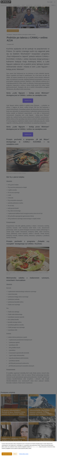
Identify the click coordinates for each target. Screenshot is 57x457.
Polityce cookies (35, 446)
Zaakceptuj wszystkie (7, 453)
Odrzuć (15, 453)
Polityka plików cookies (23, 453)
